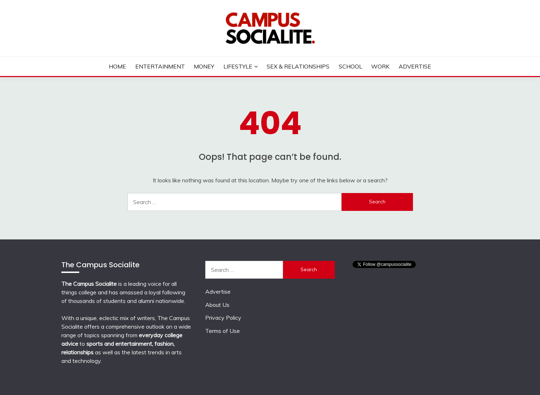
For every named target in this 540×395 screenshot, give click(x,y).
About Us (217, 304)
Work (380, 66)
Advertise (415, 66)
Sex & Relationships (298, 66)
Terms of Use (222, 330)
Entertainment (160, 66)
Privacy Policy (223, 317)
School (350, 66)
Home (117, 66)
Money (204, 66)
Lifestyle (237, 66)
